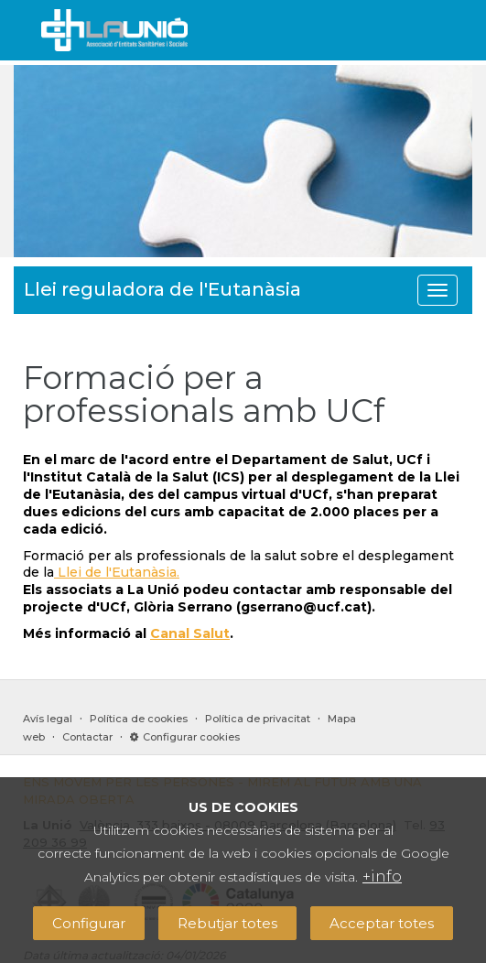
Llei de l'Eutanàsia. (116, 572)
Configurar (88, 923)
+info (382, 876)
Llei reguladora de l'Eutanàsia (162, 289)
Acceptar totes (381, 923)
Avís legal (47, 718)
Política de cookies (139, 718)
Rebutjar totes (227, 923)
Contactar (87, 736)
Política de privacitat (257, 718)
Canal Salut (190, 633)
